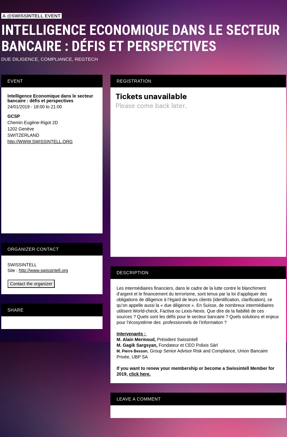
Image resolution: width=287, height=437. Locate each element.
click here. (140, 374)
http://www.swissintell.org (43, 270)
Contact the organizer (31, 283)
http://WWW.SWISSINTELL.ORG (40, 141)
